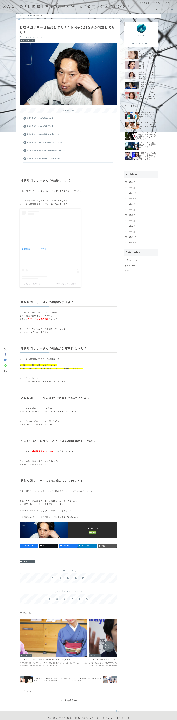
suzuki (141, 36)
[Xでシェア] (5, 349)
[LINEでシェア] (5, 365)
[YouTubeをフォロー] (64, 602)
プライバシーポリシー (87, 706)
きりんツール (36, 520)
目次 (64, 110)
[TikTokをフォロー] (72, 602)
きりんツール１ (27, 564)
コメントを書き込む (68, 683)
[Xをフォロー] (57, 602)
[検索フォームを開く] (172, 9)
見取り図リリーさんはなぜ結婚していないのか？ (45, 144)
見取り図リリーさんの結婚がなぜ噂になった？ (44, 135)
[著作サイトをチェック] (49, 602)
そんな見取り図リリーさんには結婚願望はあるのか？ (47, 153)
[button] (5, 371)
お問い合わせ (106, 706)
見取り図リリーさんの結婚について (40, 118)
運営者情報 (70, 706)
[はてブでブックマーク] (5, 360)
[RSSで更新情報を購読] (87, 602)
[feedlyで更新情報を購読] (79, 602)
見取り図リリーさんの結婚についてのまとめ (43, 161)
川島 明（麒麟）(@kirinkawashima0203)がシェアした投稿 (50, 287)
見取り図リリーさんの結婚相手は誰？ (41, 127)
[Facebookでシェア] (5, 354)
